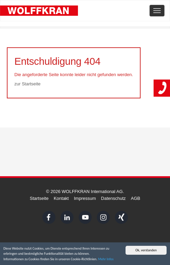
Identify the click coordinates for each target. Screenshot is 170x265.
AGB (135, 198)
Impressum (85, 198)
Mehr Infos (106, 259)
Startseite (39, 198)
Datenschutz (113, 198)
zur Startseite (27, 83)
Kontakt (61, 198)
